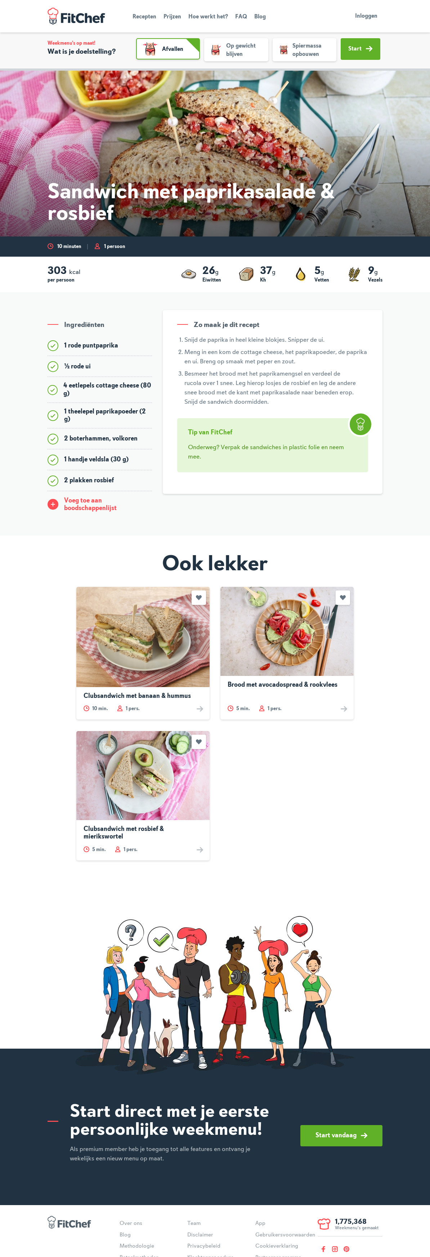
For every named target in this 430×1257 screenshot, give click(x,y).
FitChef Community (76, 16)
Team (194, 1223)
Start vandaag (341, 1135)
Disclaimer (200, 1235)
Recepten (144, 17)
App (260, 1223)
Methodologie (137, 1246)
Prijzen (172, 17)
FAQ (241, 17)
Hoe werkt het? (208, 17)
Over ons (131, 1223)
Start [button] (360, 48)
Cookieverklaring (276, 1246)
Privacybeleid (203, 1246)
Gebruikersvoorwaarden (285, 1235)
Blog (260, 17)
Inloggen (366, 16)
